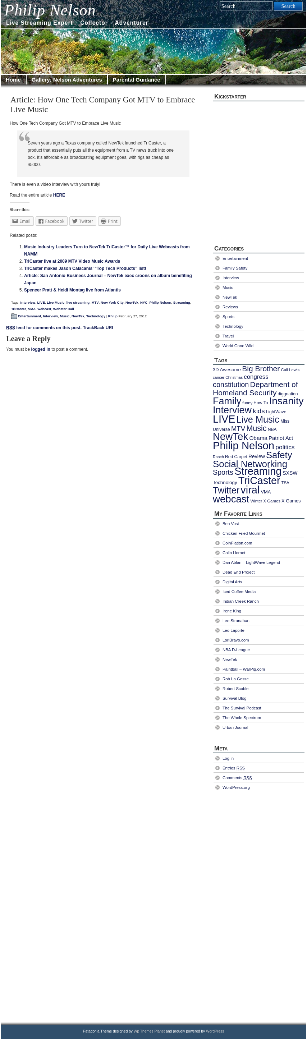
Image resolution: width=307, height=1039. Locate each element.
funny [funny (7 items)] (247, 403)
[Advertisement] (245, 906)
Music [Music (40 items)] (256, 428)
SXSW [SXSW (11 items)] (290, 473)
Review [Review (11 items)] (256, 456)
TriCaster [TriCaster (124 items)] (259, 480)
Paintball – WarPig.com (244, 669)
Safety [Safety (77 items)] (279, 455)
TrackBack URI (98, 327)
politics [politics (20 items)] (284, 447)
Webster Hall (63, 309)
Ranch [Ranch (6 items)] (218, 457)
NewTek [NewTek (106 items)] (230, 436)
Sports (228, 316)
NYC (143, 302)
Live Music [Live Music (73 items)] (258, 419)
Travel (228, 336)
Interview (28, 302)
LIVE (41, 302)
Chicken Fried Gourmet (244, 533)
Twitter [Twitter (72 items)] (226, 490)
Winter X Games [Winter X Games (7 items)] (265, 501)
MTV (95, 302)
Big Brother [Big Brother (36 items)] (261, 368)
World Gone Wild (238, 346)
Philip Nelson (50, 10)
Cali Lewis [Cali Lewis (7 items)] (290, 370)
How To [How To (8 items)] (260, 402)
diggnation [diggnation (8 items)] (288, 393)
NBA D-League (236, 650)
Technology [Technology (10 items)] (225, 482)
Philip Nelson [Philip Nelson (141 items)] (243, 445)
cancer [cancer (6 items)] (218, 377)
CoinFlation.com (237, 543)
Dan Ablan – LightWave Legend (251, 562)
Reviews (230, 307)
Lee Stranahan (236, 621)
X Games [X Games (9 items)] (291, 501)
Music (64, 316)
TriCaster (18, 309)
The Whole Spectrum (242, 718)
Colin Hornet (234, 553)
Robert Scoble (235, 688)
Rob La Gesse (236, 679)
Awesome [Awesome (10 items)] (230, 369)
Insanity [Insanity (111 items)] (286, 400)
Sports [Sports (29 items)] (223, 472)
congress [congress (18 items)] (256, 376)
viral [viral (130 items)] (250, 490)
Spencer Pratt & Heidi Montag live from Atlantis (72, 290)
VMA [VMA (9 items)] (266, 492)
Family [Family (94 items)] (227, 401)
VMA (32, 309)
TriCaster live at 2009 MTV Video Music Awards (72, 261)
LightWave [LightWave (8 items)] (276, 411)
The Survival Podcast (242, 708)
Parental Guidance (136, 80)
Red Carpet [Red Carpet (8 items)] (236, 456)
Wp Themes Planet (149, 1031)
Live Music (55, 302)
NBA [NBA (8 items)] (272, 429)
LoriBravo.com (236, 640)
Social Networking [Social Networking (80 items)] (250, 464)
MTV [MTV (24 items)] (238, 428)
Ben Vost (231, 523)
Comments (237, 778)
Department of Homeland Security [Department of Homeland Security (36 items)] (255, 388)
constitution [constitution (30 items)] (231, 385)
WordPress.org (236, 787)
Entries (234, 768)
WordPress (215, 1031)
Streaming (181, 302)
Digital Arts (232, 582)
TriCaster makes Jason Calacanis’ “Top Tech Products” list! (85, 268)
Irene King (232, 611)
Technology (95, 316)
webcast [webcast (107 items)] (231, 499)
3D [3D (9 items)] (216, 369)
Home (13, 80)
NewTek (131, 302)
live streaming (78, 302)
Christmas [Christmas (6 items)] (234, 377)
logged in (40, 349)
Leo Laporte (233, 630)
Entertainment (29, 316)
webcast (44, 309)
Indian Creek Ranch (241, 601)
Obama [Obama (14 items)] (258, 438)
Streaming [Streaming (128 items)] (257, 471)
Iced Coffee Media (239, 591)
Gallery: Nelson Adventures (67, 80)
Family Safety (235, 268)
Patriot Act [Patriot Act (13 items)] (281, 438)
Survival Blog (235, 698)
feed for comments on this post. (44, 327)
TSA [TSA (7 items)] (285, 483)
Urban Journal (235, 727)
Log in (228, 758)
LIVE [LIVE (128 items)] (224, 419)
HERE (59, 195)
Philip (113, 316)
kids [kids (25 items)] (259, 411)
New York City (112, 302)
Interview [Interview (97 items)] (232, 410)
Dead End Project (239, 572)
